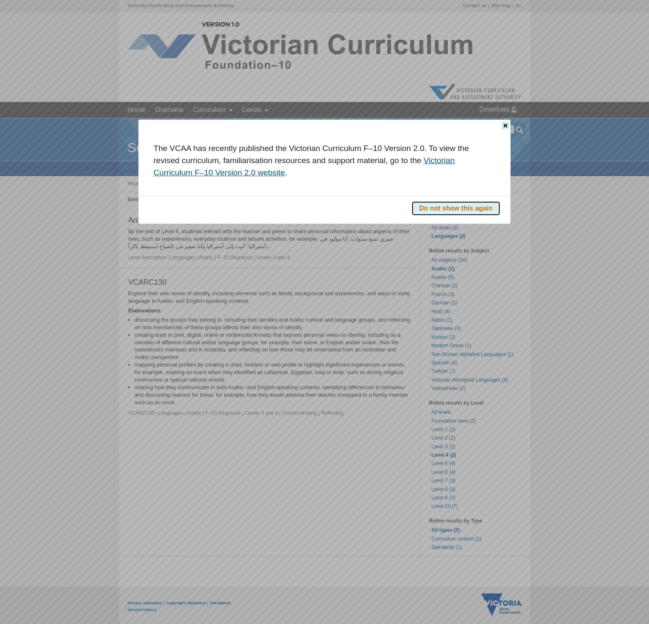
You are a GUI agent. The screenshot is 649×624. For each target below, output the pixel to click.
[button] (505, 125)
